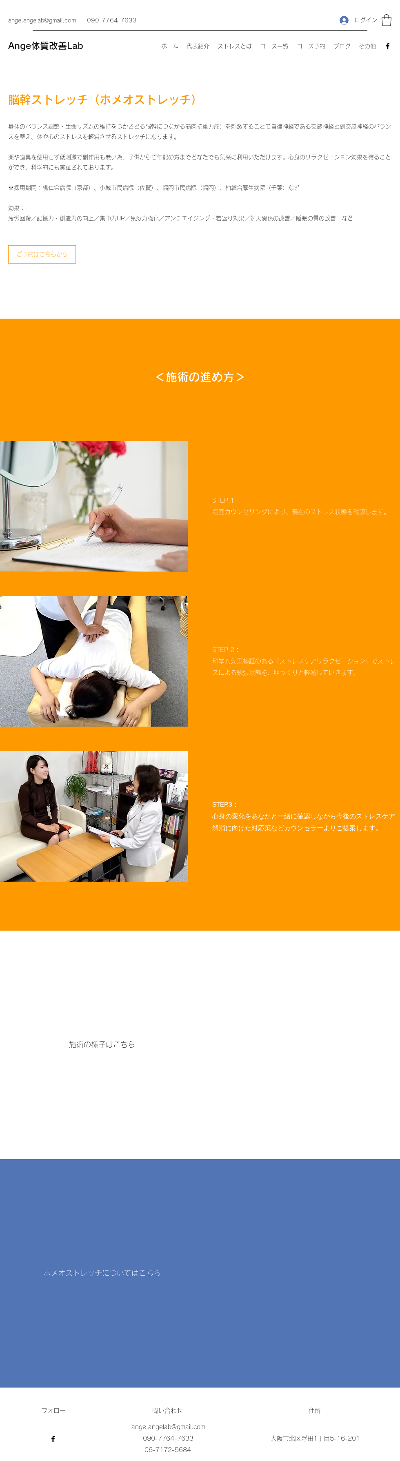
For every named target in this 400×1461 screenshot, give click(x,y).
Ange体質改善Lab (45, 45)
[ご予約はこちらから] (42, 254)
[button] (386, 20)
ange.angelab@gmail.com (42, 20)
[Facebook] (388, 46)
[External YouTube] (298, 1273)
